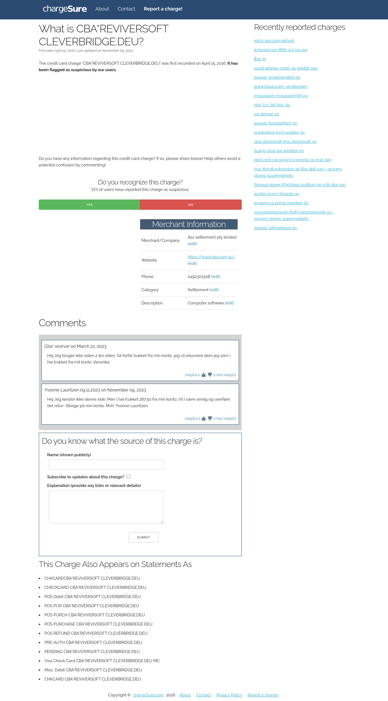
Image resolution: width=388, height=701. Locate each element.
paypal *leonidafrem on (275, 123)
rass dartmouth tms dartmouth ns (285, 141)
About (102, 9)
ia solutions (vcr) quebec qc (279, 132)
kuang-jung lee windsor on (279, 150)
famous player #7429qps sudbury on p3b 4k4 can (300, 184)
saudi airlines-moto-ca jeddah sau (285, 68)
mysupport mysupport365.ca (281, 95)
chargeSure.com (148, 695)
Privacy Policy (229, 695)
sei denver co (266, 114)
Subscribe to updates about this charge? (85, 477)
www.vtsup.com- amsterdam (281, 86)
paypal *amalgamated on (277, 77)
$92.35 (260, 59)
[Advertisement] (140, 117)
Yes (89, 205)
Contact (126, 9)
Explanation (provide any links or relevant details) (94, 485)
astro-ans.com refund (274, 40)
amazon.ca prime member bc (281, 203)
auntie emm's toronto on (277, 193)
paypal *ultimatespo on (275, 227)
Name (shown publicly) (69, 454)
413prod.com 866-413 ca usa (280, 49)
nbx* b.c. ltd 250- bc (272, 104)
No (190, 205)
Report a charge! (263, 695)
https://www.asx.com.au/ (211, 257)
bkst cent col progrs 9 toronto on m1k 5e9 (292, 159)
